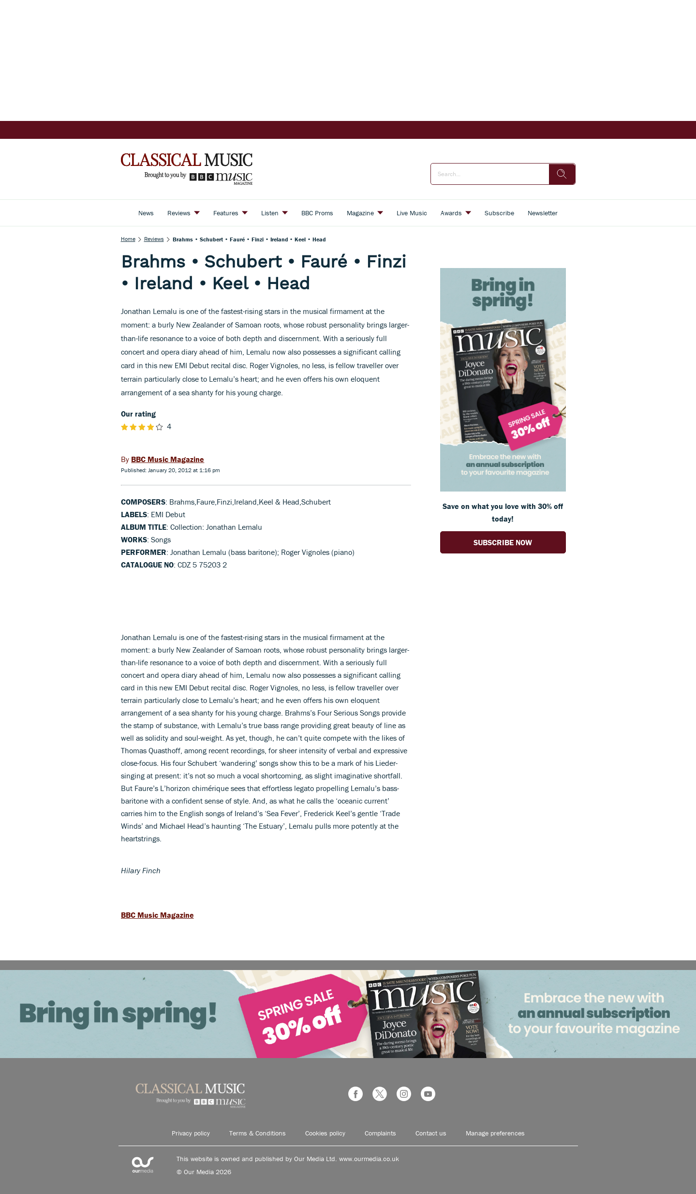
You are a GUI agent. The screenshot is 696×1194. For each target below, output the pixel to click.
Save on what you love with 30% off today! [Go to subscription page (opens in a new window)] (503, 512)
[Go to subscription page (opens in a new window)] (503, 488)
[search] (562, 174)
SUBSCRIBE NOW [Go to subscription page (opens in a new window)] (503, 542)
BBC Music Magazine (157, 915)
